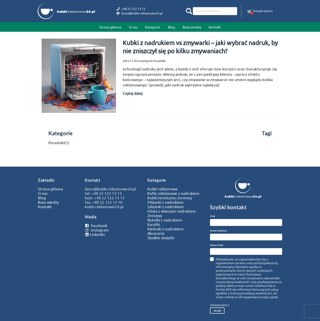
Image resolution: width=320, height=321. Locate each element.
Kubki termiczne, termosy (169, 197)
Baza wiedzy (192, 27)
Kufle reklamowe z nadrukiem (173, 193)
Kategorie (152, 27)
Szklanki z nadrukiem (165, 206)
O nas (133, 27)
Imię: (212, 215)
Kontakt (215, 27)
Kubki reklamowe (162, 189)
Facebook (96, 225)
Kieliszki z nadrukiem (165, 229)
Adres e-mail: (216, 245)
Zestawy (154, 215)
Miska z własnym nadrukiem (171, 211)
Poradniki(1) (58, 142)
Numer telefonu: (218, 230)
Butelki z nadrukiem (164, 220)
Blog (171, 27)
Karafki (153, 224)
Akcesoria (155, 233)
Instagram (97, 230)
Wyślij (217, 310)
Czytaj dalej (133, 93)
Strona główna (110, 27)
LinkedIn (95, 234)
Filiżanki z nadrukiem (165, 202)
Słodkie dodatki (160, 237)
